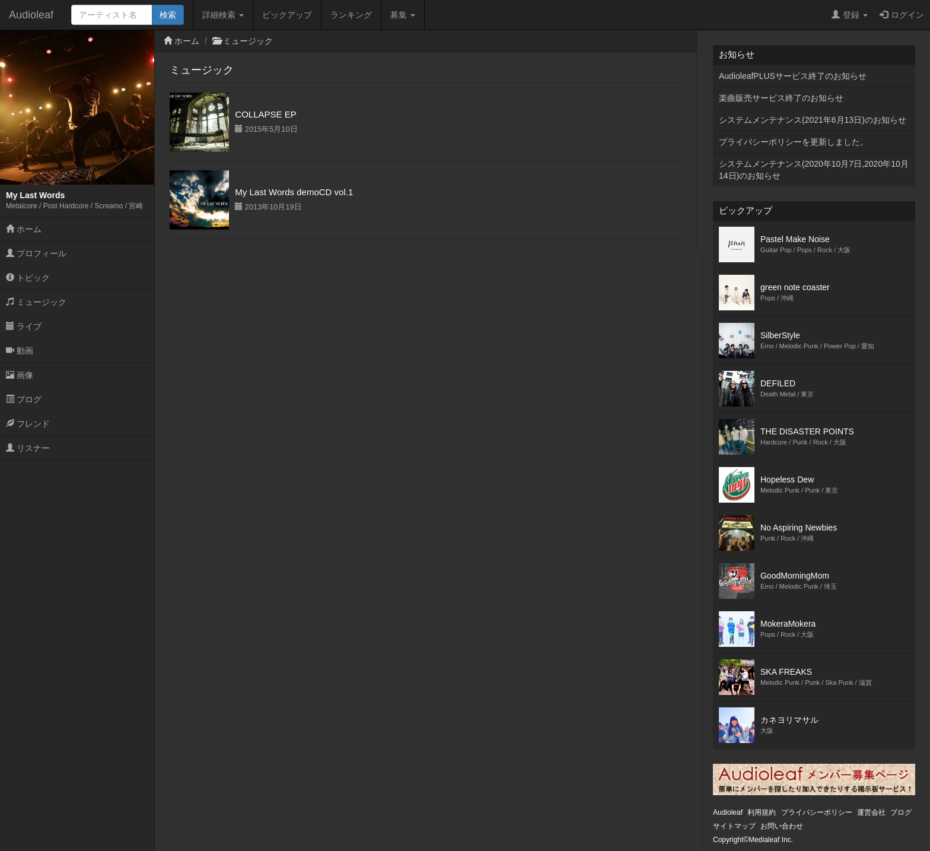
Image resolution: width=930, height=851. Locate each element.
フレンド (28, 423)
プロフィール (36, 253)
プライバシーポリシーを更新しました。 (793, 142)
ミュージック (36, 302)
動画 (19, 350)
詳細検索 (223, 15)
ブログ (24, 399)
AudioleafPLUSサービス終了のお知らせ (793, 76)
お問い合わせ (781, 826)
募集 (402, 15)
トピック (28, 277)
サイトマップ (734, 826)
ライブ (24, 326)
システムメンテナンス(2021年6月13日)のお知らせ (812, 120)
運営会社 (871, 812)
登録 (850, 15)
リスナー (28, 448)
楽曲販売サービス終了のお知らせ (781, 98)
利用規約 (761, 812)
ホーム (24, 229)
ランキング (351, 15)
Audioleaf (31, 15)
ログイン (902, 15)
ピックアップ (287, 15)
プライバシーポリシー (816, 812)
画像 (19, 375)
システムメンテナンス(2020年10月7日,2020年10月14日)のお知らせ (814, 169)
